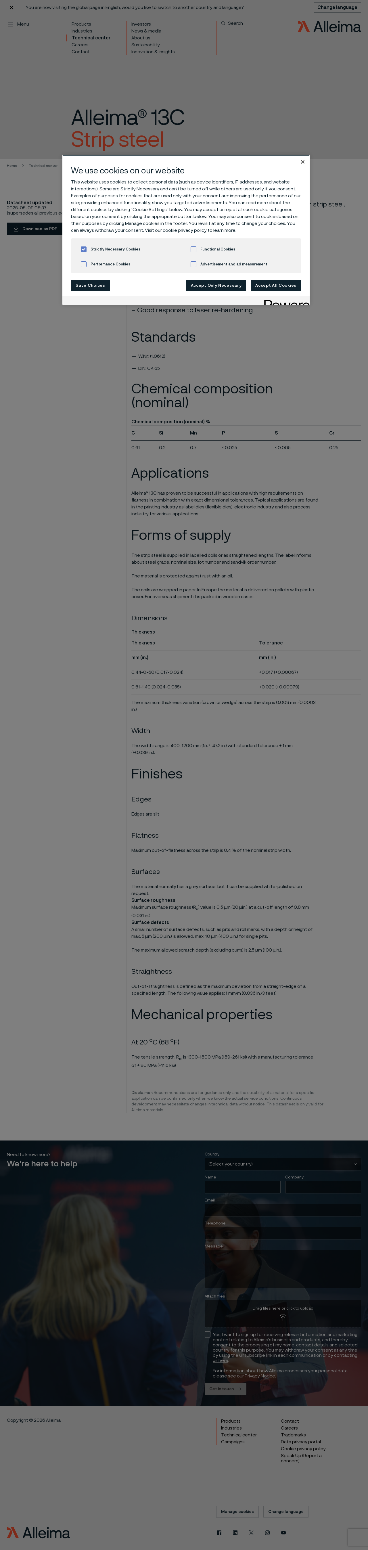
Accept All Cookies (275, 286)
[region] (186, 230)
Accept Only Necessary (216, 286)
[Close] (302, 162)
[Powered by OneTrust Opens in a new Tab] (285, 301)
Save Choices (90, 286)
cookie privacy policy (185, 230)
